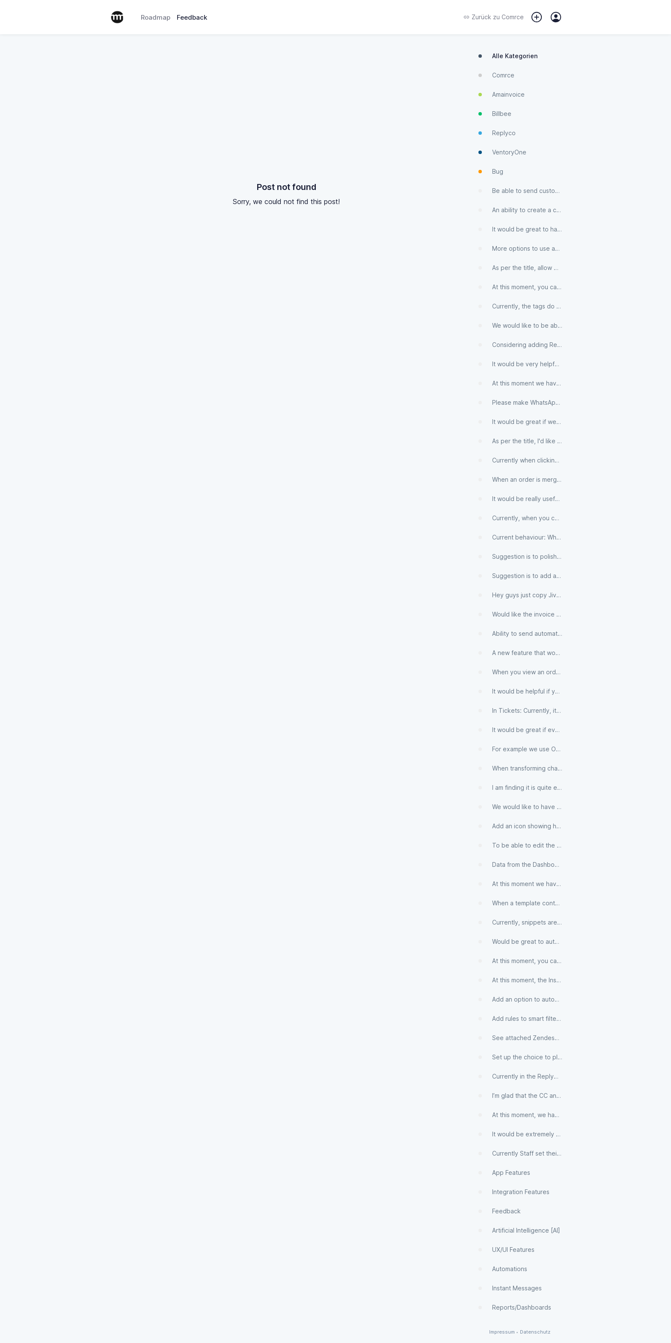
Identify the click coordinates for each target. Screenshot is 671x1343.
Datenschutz (535, 1332)
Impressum (502, 1332)
